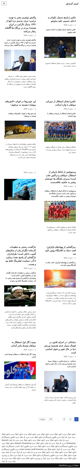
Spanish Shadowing (23, 445)
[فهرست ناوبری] (4, 3)
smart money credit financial (31, 451)
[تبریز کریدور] (72, 3)
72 (51, 420)
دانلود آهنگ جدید (30, 435)
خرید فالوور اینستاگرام (52, 438)
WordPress (63, 467)
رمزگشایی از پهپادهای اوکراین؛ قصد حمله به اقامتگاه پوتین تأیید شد (60, 251)
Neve (76, 467)
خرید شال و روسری (9, 457)
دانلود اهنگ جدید (69, 435)
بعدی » (42, 420)
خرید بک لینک (66, 438)
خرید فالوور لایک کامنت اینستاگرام (19, 448)
